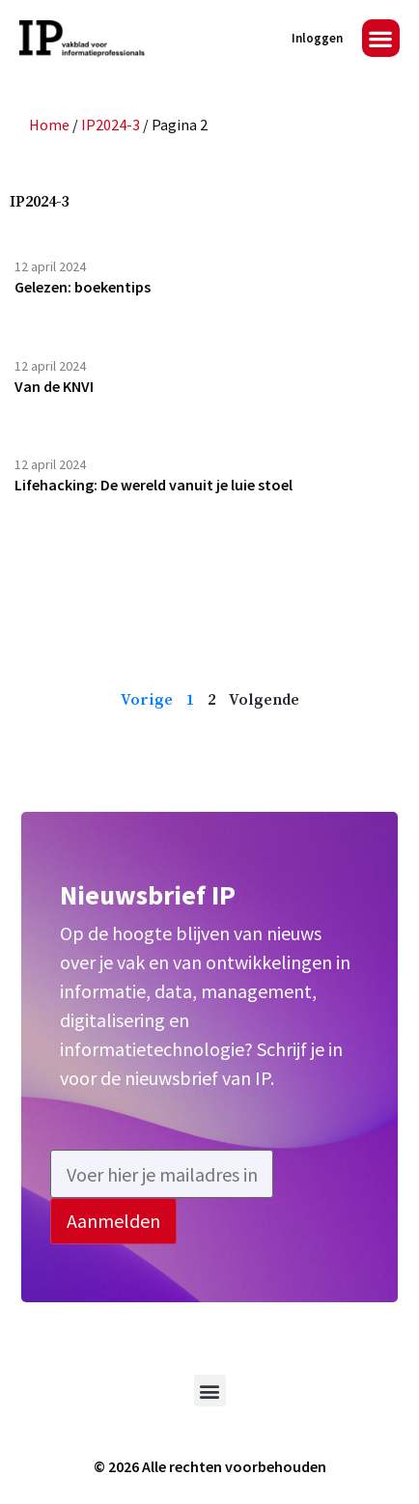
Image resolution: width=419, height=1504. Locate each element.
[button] (381, 38)
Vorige (147, 700)
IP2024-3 (110, 124)
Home (49, 124)
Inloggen (317, 38)
